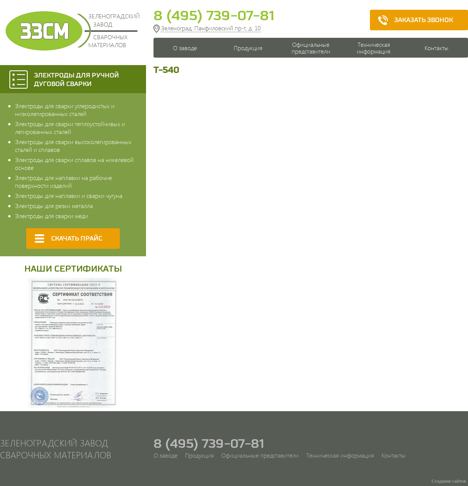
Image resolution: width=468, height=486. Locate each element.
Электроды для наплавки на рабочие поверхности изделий (63, 181)
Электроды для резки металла (54, 206)
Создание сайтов (449, 481)
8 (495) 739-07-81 (214, 15)
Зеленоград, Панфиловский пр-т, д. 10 (211, 28)
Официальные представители (311, 47)
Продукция (248, 48)
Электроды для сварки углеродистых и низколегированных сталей (65, 109)
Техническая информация (373, 47)
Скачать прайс (65, 238)
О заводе (185, 48)
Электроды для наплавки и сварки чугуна (68, 195)
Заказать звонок (412, 20)
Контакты (437, 48)
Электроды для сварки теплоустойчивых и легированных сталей (70, 127)
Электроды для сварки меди (51, 216)
